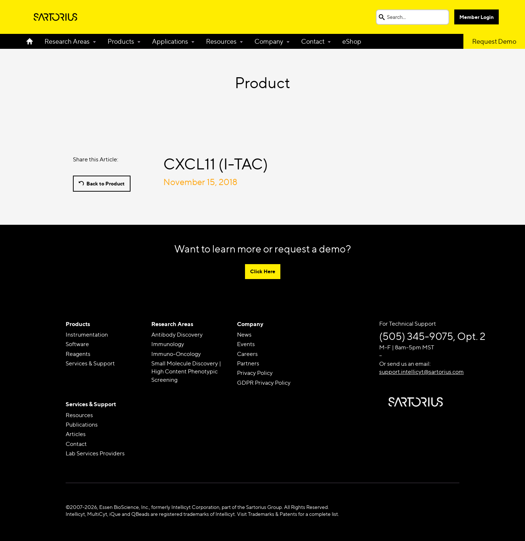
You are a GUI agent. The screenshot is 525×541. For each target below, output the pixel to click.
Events (246, 344)
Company (268, 41)
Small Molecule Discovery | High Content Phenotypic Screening (186, 371)
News (244, 334)
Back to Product (105, 183)
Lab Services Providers (95, 453)
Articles (76, 434)
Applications (170, 41)
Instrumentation (87, 334)
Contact (312, 41)
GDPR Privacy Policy (264, 382)
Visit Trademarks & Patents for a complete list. (288, 514)
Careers (247, 353)
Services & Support (90, 363)
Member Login (476, 17)
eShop (351, 41)
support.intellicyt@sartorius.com (421, 371)
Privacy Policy (255, 372)
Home (32, 41)
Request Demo (494, 41)
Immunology (167, 344)
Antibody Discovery (177, 334)
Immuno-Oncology (176, 353)
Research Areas (67, 41)
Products (121, 41)
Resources (221, 41)
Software (77, 344)
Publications (82, 424)
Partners (248, 363)
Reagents (78, 353)
